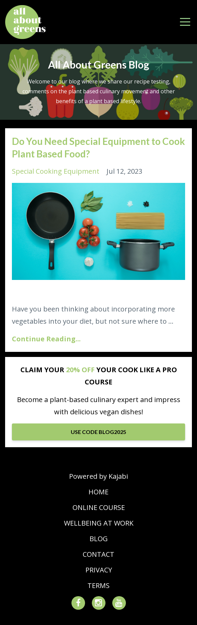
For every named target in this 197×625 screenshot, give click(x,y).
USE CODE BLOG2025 (98, 432)
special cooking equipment (55, 171)
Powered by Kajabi (98, 476)
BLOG (98, 538)
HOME (98, 491)
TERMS (98, 585)
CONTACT (98, 554)
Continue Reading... (46, 338)
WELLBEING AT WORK (98, 523)
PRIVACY (98, 569)
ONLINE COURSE (98, 507)
